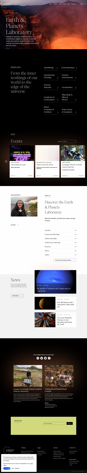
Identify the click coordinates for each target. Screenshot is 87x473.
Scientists (48, 230)
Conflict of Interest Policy (41, 452)
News (66, 5)
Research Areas (16, 67)
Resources (71, 5)
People (58, 5)
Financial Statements (41, 451)
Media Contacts (72, 452)
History (47, 251)
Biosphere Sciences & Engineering (27, 451)
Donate (79, 5)
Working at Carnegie (57, 451)
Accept (7, 468)
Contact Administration (73, 451)
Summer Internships (51, 238)
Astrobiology (49, 68)
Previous (6, 161)
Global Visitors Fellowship (52, 242)
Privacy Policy (39, 454)
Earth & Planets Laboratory (13, 12)
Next (81, 161)
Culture (47, 255)
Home (7, 12)
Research (53, 5)
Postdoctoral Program (57, 456)
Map (70, 465)
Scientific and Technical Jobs (58, 452)
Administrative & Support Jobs (58, 454)
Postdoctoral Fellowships (52, 234)
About (48, 5)
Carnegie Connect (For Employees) (59, 458)
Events (62, 5)
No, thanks (15, 468)
